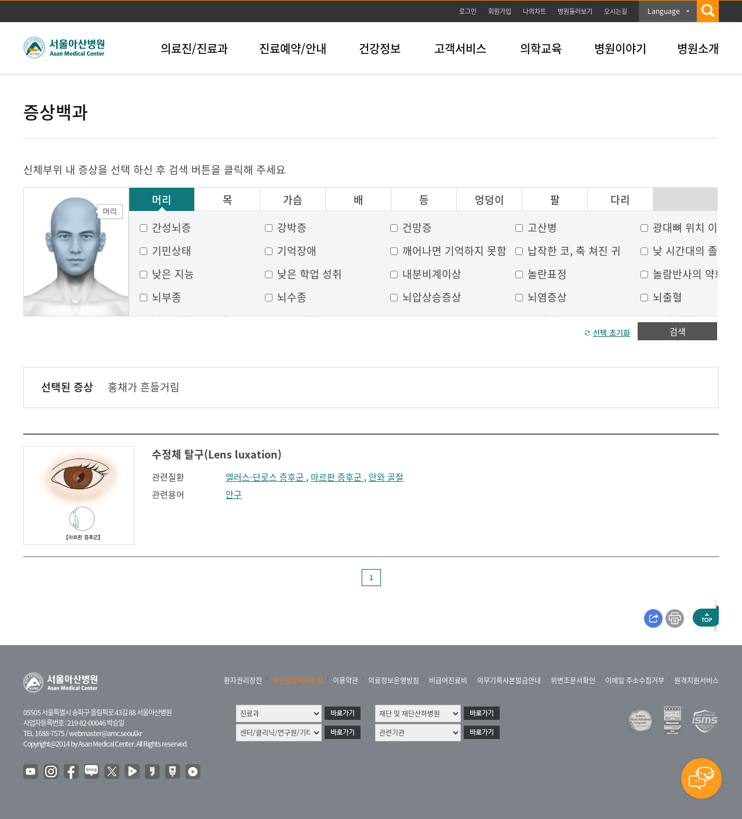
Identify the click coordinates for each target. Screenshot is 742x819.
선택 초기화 (611, 332)
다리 (620, 200)
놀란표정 (547, 274)
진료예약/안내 (292, 48)
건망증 (417, 227)
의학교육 (541, 48)
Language (664, 11)
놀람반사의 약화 (689, 274)
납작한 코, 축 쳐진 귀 (574, 251)
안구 (233, 494)
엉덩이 (489, 200)
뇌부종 (166, 297)
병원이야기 (620, 48)
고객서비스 (460, 48)
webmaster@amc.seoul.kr (105, 733)
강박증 (292, 227)
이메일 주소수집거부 (634, 680)
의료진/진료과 (194, 48)
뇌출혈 (667, 297)
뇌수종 (292, 297)
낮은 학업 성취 (309, 274)
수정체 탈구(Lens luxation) (217, 454)
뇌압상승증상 (431, 297)
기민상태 (171, 251)
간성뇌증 (171, 227)
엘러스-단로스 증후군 (265, 477)
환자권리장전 (243, 680)
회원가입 (499, 11)
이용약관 (345, 680)
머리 (162, 200)
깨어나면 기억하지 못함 (454, 251)
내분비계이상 (431, 274)
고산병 (542, 227)
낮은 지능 (173, 274)
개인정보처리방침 (297, 680)
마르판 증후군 (337, 477)
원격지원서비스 (696, 680)
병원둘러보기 (575, 11)
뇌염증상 (547, 297)
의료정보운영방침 (393, 680)
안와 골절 (386, 477)
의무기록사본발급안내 (509, 680)
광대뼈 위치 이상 (690, 227)
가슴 (293, 200)
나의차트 (534, 11)
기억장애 (297, 251)
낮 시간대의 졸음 (690, 251)
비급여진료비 (448, 680)
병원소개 (698, 48)
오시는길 (615, 11)
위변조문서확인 (573, 680)
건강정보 (380, 48)
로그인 (468, 11)
